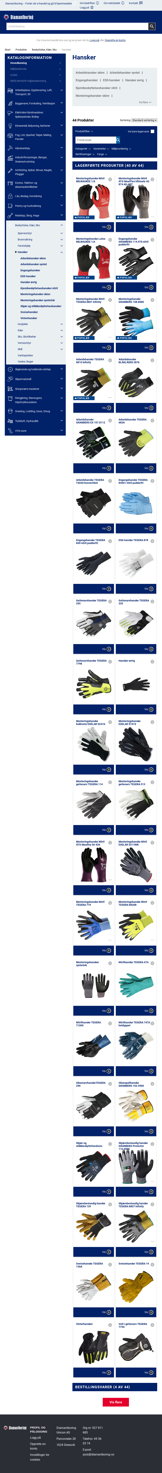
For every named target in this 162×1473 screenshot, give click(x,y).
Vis (106, 227)
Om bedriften (89, 3)
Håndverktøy (19, 148)
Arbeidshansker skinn (33, 258)
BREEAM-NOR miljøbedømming (28, 80)
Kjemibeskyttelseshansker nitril (39, 288)
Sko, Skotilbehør (27, 336)
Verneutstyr (24, 342)
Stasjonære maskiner (23, 388)
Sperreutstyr (25, 233)
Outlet (13, 74)
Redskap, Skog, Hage (23, 215)
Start (8, 49)
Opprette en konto (38, 1446)
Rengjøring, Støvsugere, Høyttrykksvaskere (25, 399)
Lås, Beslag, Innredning (25, 196)
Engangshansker (30, 270)
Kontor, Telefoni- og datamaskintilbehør (22, 184)
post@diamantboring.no (98, 1454)
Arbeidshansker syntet (34, 264)
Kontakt (136, 3)
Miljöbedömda (18, 68)
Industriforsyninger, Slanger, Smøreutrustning (27, 159)
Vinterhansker (29, 318)
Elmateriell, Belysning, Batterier (29, 126)
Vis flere (145, 102)
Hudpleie (23, 324)
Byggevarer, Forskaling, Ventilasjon (31, 103)
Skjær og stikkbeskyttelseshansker (41, 306)
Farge (100, 154)
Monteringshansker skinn (35, 294)
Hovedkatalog (18, 62)
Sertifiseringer (83, 154)
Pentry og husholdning (24, 205)
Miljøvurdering (120, 148)
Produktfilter (82, 131)
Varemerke (99, 148)
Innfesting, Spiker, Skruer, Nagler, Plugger (30, 172)
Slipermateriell (19, 379)
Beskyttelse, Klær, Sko (44, 49)
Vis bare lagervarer (141, 131)
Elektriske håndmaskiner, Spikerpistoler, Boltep (25, 114)
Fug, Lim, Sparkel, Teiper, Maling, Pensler (30, 137)
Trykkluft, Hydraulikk (23, 421)
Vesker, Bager (25, 361)
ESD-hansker (28, 276)
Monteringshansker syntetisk (38, 300)
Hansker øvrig (29, 282)
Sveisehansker (29, 312)
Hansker (23, 252)
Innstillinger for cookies (39, 1457)
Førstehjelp (24, 245)
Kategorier (81, 148)
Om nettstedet (114, 3)
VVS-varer (17, 431)
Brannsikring (25, 239)
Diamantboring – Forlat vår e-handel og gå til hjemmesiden (40, 5)
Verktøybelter (25, 355)
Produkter (21, 49)
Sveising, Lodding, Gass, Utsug (29, 411)
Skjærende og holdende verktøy (29, 369)
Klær (20, 330)
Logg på (35, 1437)
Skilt (20, 349)
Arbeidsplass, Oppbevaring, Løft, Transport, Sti (30, 92)
